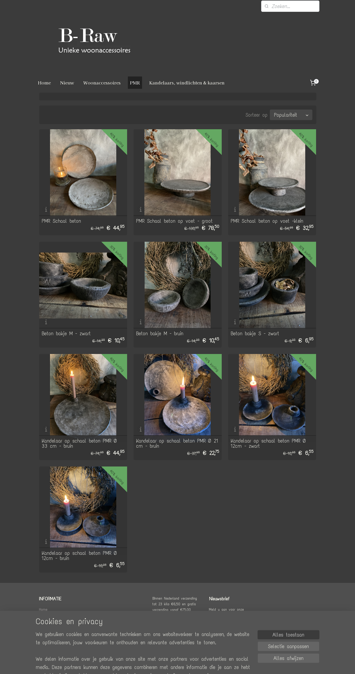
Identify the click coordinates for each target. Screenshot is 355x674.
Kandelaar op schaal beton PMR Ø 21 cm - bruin (177, 443)
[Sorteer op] (291, 114)
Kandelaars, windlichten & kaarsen (187, 82)
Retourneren (48, 620)
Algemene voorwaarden (56, 632)
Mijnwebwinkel (225, 664)
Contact (45, 626)
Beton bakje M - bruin (159, 332)
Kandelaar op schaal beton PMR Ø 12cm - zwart (268, 443)
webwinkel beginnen (185, 664)
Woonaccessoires (102, 82)
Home (44, 82)
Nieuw (67, 82)
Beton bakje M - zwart (66, 332)
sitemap (157, 664)
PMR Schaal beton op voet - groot (174, 220)
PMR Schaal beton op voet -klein (266, 220)
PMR (135, 82)
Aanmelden (224, 629)
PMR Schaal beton (61, 220)
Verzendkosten (50, 614)
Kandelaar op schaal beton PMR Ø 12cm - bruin (79, 555)
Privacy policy (50, 638)
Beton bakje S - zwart (254, 332)
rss (168, 664)
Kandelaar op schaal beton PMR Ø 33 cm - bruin (79, 443)
